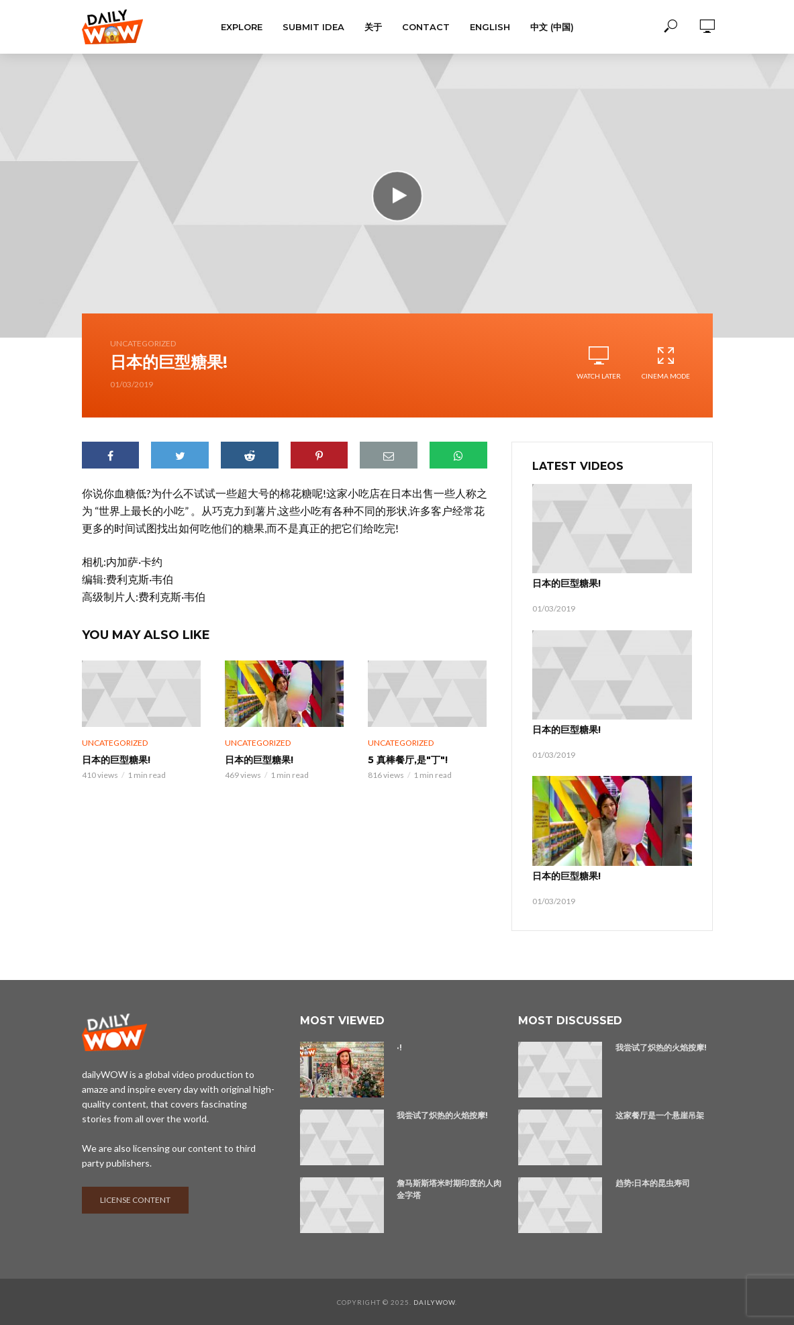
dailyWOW (434, 1301)
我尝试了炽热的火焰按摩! (442, 1115)
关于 (373, 26)
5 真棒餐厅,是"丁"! (408, 760)
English (490, 26)
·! (399, 1047)
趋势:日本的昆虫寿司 (652, 1182)
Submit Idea (313, 26)
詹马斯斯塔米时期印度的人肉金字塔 (449, 1188)
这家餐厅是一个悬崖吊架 (659, 1115)
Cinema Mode (665, 363)
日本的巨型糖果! (116, 760)
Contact (426, 26)
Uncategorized (143, 343)
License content (135, 1199)
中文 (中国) (552, 26)
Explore (241, 26)
